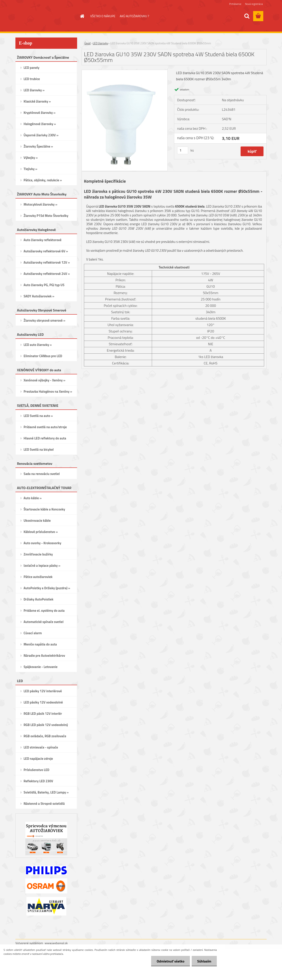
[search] (247, 16)
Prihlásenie (235, 4)
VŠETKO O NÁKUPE (102, 16)
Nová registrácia (254, 4)
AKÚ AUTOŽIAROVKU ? (134, 16)
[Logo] (45, 16)
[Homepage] (82, 16)
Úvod (87, 43)
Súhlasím (204, 961)
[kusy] (182, 150)
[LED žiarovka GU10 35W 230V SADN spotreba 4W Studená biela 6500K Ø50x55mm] (124, 71)
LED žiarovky (100, 43)
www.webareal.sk (56, 943)
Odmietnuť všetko (170, 961)
